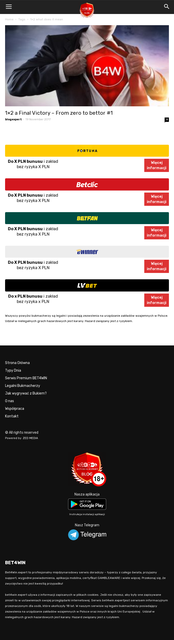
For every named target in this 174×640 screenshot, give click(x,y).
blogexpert (13, 119)
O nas (9, 401)
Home (9, 19)
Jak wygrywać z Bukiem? (26, 393)
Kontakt (12, 416)
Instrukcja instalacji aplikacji (87, 514)
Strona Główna (17, 363)
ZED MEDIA (30, 438)
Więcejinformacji (156, 165)
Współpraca (14, 408)
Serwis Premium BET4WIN (26, 378)
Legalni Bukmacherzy (22, 386)
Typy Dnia (13, 370)
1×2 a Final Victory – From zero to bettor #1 (59, 113)
